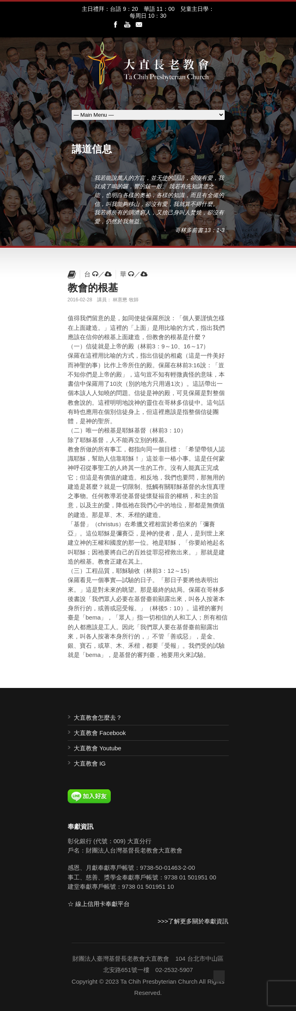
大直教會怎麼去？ (98, 717)
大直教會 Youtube (98, 748)
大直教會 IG (90, 763)
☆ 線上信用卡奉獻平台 (99, 903)
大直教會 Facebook (100, 732)
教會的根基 (93, 287)
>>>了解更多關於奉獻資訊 (192, 921)
